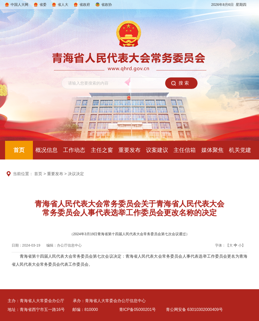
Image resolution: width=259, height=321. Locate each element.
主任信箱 (185, 150)
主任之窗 (102, 150)
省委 (43, 5)
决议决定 (76, 174)
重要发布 (129, 150)
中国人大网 (19, 5)
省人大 (63, 5)
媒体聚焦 (212, 150)
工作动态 (74, 150)
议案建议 (157, 150)
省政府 (84, 5)
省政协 (106, 5)
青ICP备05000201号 (137, 309)
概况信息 (46, 150)
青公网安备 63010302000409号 (194, 309)
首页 (19, 150)
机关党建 (240, 150)
